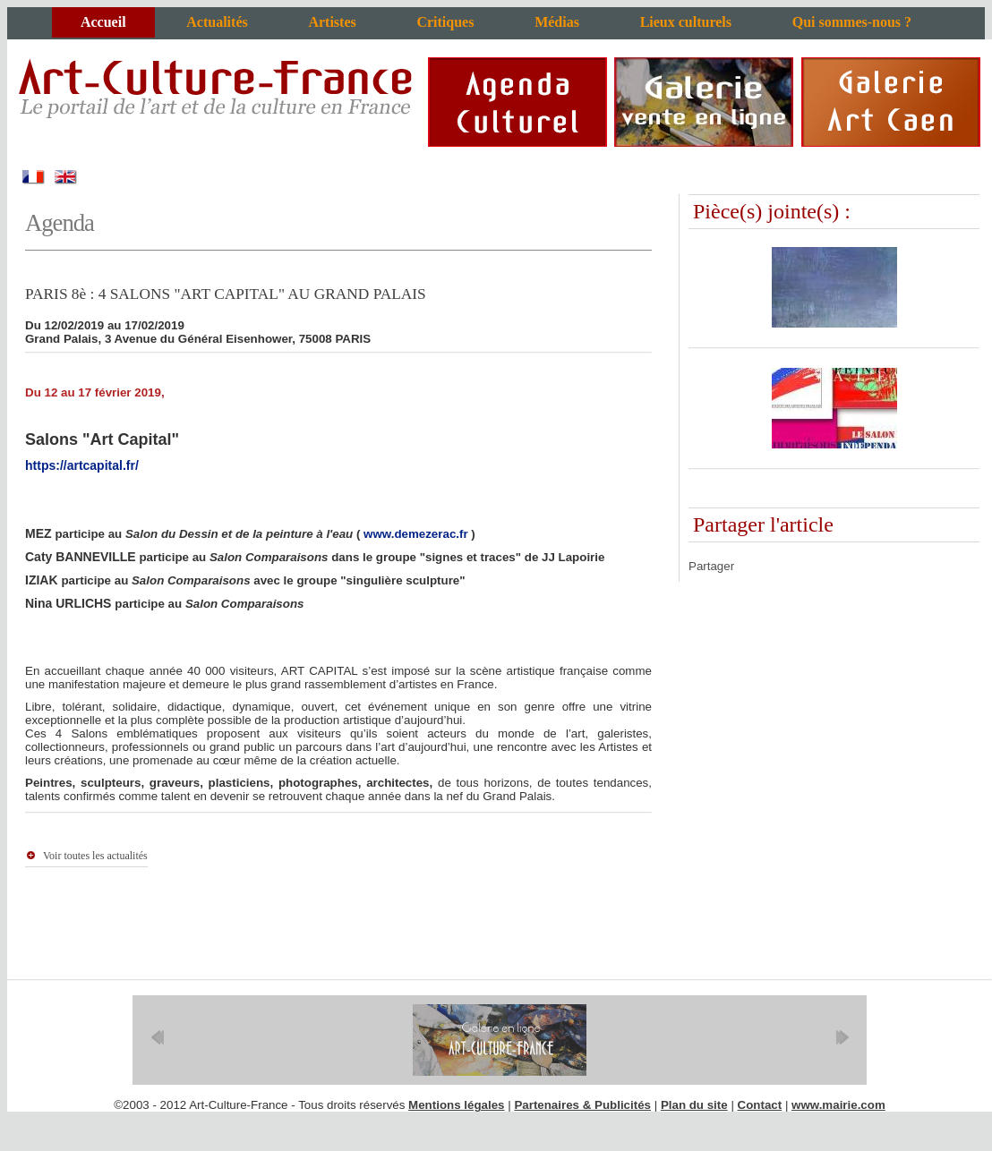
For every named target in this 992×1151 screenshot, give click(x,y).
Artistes (331, 22)
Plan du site (694, 1105)
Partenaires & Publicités (582, 1105)
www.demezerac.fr (415, 534)
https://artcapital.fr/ (82, 465)
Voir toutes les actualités (95, 855)
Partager (711, 566)
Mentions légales (456, 1105)
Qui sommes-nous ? (851, 22)
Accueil (103, 22)
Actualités (216, 22)
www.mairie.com (838, 1105)
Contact (760, 1105)
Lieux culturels (685, 22)
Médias (556, 22)
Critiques (445, 22)
